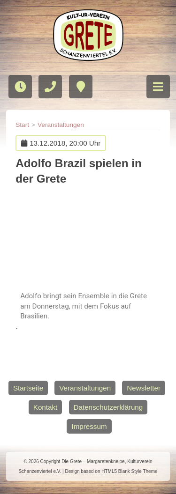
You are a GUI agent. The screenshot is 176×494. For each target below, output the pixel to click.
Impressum (89, 426)
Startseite (28, 388)
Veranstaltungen (61, 124)
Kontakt (45, 407)
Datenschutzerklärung (108, 407)
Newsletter (144, 388)
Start (22, 124)
